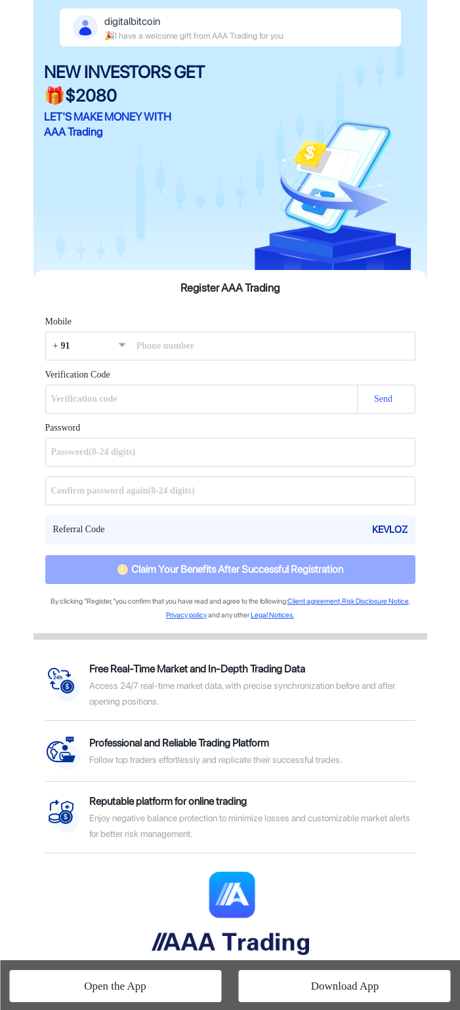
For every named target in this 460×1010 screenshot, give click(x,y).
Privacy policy (186, 615)
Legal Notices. (272, 615)
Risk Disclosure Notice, (375, 601)
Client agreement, (314, 601)
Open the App (115, 986)
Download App (345, 986)
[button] (88, 346)
